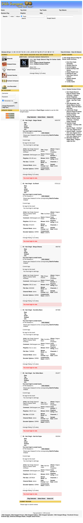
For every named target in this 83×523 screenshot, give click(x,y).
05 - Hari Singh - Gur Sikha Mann (33, 373)
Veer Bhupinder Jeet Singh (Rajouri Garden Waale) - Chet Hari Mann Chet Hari (74, 106)
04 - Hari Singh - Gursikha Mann (32, 310)
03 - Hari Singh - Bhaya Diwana (32, 247)
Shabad (26, 127)
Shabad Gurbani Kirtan (41, 64)
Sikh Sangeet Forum (17, 515)
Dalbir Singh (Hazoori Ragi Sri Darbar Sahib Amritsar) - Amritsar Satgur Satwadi (73, 119)
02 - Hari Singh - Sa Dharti (31, 183)
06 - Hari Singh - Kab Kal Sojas (32, 436)
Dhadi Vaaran (8, 69)
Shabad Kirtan (9, 64)
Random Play (5, 13)
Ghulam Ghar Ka (72, 65)
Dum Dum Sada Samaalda (71, 63)
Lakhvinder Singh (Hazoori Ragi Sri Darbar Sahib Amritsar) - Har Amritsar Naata (74, 112)
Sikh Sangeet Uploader (46, 515)
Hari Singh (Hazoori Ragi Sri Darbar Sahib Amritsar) (71, 58)
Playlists (23, 13)
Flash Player (40, 110)
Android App (5, 516)
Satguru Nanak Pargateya (71, 79)
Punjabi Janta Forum (33, 516)
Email (26, 126)
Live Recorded (9, 86)
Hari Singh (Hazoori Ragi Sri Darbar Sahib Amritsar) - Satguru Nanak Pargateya (73, 94)
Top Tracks (43, 10)
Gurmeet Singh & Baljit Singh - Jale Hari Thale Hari (74, 100)
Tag (25, 124)
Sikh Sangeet (6, 515)
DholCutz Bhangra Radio (17, 516)
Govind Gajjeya (71, 67)
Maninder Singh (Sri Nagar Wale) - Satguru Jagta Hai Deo (73, 139)
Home (3, 10)
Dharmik (7, 58)
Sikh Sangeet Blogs (60, 515)
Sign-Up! (5, 107)
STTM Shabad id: (32, 133)
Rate (25, 123)
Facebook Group (72, 515)
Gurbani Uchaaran (10, 80)
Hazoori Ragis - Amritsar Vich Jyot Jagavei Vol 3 (74, 135)
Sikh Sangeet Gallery (31, 515)
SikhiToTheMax (54, 135)
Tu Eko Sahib (71, 82)
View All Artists (65, 52)
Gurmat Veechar (9, 75)
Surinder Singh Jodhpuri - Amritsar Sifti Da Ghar (74, 124)
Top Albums (62, 10)
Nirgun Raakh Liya (72, 72)
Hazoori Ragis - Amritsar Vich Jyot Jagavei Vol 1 (74, 132)
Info (25, 129)
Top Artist (23, 10)
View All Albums (76, 52)
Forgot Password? (8, 106)
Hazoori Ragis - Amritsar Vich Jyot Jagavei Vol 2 (74, 128)
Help (41, 13)
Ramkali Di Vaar (71, 73)
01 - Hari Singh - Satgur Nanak (32, 120)
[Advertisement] (41, 35)
